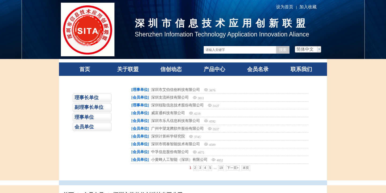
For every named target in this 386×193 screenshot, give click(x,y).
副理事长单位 (89, 107)
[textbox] (240, 50)
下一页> (233, 168)
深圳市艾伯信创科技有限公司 (175, 90)
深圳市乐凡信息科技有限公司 (175, 121)
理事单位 (84, 117)
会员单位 (84, 126)
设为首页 (284, 7)
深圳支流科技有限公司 (170, 97)
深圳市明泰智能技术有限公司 (175, 144)
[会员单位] (140, 97)
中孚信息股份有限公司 (170, 152)
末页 (246, 168)
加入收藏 (308, 7)
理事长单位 (87, 97)
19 (221, 168)
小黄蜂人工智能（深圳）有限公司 (179, 160)
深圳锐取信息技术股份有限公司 (177, 105)
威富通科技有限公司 (168, 113)
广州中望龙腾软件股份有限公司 (177, 129)
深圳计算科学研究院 (168, 136)
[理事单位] (140, 90)
